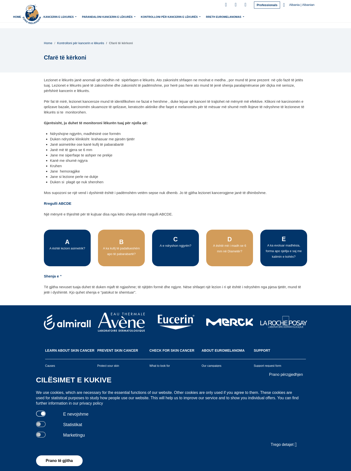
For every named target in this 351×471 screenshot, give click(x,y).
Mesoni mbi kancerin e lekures (93, 16)
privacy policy (91, 403)
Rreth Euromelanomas (266, 16)
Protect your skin (108, 366)
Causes (50, 366)
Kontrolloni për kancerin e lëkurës (212, 16)
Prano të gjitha (59, 461)
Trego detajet (284, 445)
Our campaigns (211, 366)
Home (59, 16)
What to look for (159, 366)
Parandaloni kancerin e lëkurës (150, 16)
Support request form (267, 366)
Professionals (267, 5)
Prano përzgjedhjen (286, 374)
